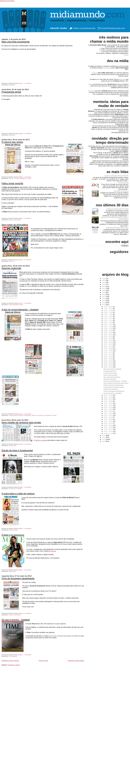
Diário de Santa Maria (15, 220)
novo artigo (107, 68)
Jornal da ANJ (12, 445)
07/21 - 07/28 (108, 351)
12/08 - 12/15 (108, 312)
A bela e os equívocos (13, 535)
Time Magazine (13, 656)
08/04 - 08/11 (108, 347)
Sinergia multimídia (11, 268)
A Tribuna (11, 415)
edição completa (41, 440)
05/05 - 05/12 (108, 399)
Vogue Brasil (12, 571)
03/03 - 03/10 (108, 417)
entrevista (122, 79)
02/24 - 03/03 (108, 419)
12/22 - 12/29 (108, 308)
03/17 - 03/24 (108, 413)
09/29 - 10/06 (108, 331)
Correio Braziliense (14, 304)
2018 (104, 294)
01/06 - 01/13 (108, 433)
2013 (104, 304)
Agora (16, 415)
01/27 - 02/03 (108, 427)
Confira (126, 55)
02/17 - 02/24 (108, 421)
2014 (104, 302)
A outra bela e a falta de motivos (18, 493)
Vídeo (90, 84)
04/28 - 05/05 (108, 401)
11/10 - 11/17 (108, 318)
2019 (104, 292)
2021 (104, 288)
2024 (104, 282)
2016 (104, 298)
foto (43, 415)
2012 (104, 435)
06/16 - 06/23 (108, 361)
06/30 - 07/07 (108, 357)
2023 (104, 284)
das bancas (52, 551)
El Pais (11, 488)
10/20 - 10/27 (108, 325)
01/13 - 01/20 (108, 431)
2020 (104, 290)
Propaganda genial (11, 92)
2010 (104, 439)
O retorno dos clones (12, 142)
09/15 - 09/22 (108, 335)
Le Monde (18, 488)
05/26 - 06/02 (108, 367)
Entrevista (91, 91)
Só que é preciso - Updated (16, 619)
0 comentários (27, 83)
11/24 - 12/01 (108, 317)
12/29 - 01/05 (108, 306)
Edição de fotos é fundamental (17, 450)
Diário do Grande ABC (25, 415)
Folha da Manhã (13, 530)
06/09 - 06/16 (108, 363)
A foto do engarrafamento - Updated (20, 309)
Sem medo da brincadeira (15, 224)
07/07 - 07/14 (108, 355)
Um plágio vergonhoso (121, 191)
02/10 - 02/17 (108, 423)
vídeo (29, 286)
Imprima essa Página (7, 1)
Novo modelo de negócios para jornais (21, 422)
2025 (104, 280)
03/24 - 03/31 (108, 411)
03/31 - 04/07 (108, 409)
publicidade (12, 85)
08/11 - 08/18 (108, 345)
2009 (104, 441)
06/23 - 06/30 (108, 359)
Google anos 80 (123, 182)
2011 (104, 437)
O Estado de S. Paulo (25, 178)
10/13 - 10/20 (108, 327)
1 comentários (27, 654)
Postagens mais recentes (10, 660)
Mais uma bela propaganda (16, 41)
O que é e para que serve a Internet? (116, 175)
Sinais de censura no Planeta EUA (117, 227)
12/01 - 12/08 (108, 315)
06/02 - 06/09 (108, 365)
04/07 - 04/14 (108, 407)
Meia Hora (11, 261)
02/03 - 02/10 (108, 425)
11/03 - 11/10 (108, 320)
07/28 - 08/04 (108, 349)
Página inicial (43, 660)
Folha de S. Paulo (14, 178)
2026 (104, 278)
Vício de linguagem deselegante (18, 578)
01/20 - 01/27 (108, 429)
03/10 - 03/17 (108, 415)
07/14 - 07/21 (108, 353)
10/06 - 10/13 (108, 329)
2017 (104, 296)
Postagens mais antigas (76, 660)
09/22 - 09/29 (108, 333)
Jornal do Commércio (15, 615)
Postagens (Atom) (14, 665)
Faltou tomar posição (12, 183)
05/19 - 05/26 (108, 395)
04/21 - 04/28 (108, 403)
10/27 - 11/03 (108, 323)
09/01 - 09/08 (108, 339)
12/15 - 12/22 (108, 310)
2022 (104, 286)
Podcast (95, 73)
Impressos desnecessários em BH (117, 209)
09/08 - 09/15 (108, 337)
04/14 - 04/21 (108, 405)
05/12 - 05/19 (108, 397)
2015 (104, 300)
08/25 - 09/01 (108, 341)
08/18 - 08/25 (108, 343)
